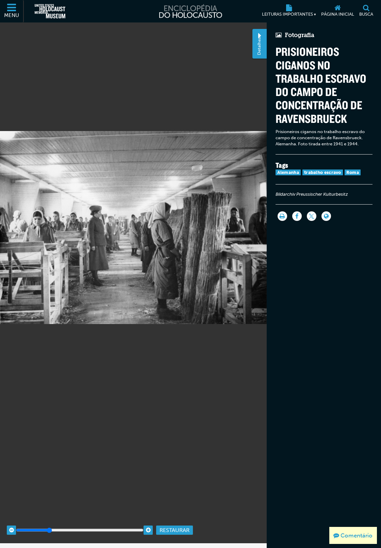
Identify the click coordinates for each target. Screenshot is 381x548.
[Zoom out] (11, 524)
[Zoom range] (80, 524)
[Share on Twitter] (311, 216)
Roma (352, 172)
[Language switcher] (326, 216)
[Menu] (12, 11)
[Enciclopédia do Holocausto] (190, 11)
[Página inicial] (337, 11)
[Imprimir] (282, 216)
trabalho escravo (322, 172)
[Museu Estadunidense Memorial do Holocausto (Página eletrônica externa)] (50, 11)
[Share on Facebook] (297, 216)
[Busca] (366, 11)
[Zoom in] (148, 524)
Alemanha (288, 172)
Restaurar (174, 524)
